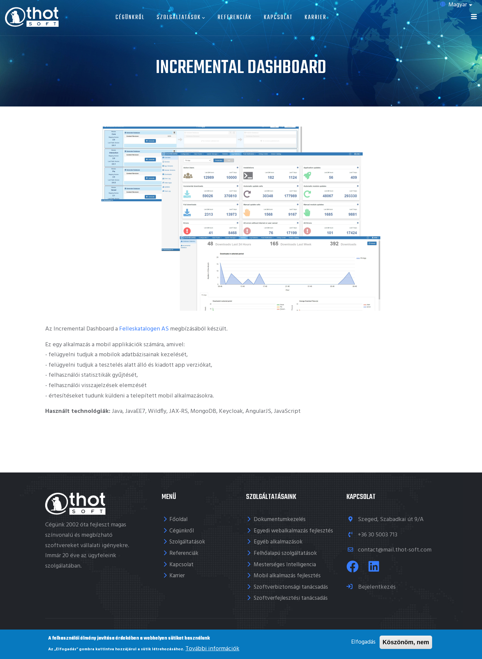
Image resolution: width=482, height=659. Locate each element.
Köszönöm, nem (406, 642)
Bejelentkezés (376, 587)
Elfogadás (363, 642)
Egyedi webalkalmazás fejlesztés (293, 530)
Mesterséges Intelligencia (285, 564)
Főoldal (178, 519)
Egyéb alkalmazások (278, 541)
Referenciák (235, 17)
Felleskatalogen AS (144, 329)
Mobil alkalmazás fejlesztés (287, 575)
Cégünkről (130, 17)
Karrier (315, 17)
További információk (212, 649)
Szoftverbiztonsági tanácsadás (291, 587)
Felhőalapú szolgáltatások (285, 553)
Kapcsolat (278, 17)
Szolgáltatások (181, 17)
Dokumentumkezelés (280, 519)
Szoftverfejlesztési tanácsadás (291, 598)
